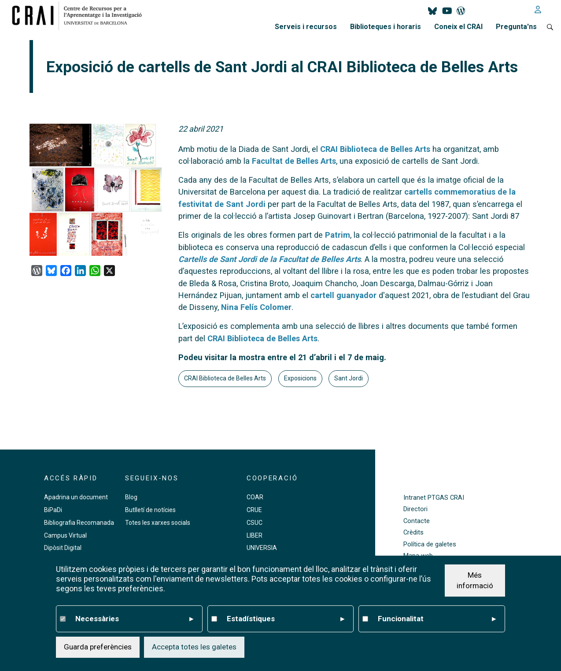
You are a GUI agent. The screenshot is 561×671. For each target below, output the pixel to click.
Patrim (337, 235)
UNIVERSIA (262, 547)
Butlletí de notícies (150, 509)
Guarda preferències (98, 646)
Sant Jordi (348, 378)
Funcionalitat (437, 619)
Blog (131, 497)
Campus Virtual (65, 535)
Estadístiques (286, 619)
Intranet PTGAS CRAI (433, 497)
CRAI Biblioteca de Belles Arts (375, 149)
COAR (255, 497)
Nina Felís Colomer (256, 307)
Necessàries (134, 619)
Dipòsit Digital (62, 547)
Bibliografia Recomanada (79, 522)
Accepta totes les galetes (194, 646)
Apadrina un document (76, 497)
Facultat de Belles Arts (294, 161)
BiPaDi (53, 509)
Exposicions (300, 378)
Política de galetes (429, 544)
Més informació (475, 580)
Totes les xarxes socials (157, 522)
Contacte (416, 521)
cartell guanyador (343, 295)
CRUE (254, 509)
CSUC (254, 522)
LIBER (254, 535)
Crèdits (413, 532)
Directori (415, 509)
